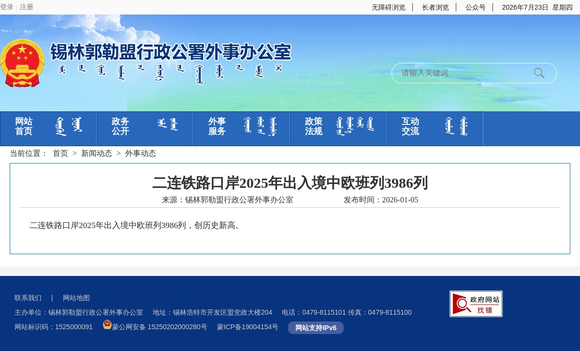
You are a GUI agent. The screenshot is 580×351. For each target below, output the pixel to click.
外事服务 (217, 126)
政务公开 (120, 126)
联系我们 (28, 298)
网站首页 (23, 126)
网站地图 (76, 298)
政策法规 (313, 126)
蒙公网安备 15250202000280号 (159, 327)
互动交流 (410, 126)
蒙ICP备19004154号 (248, 327)
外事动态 (140, 153)
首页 (60, 153)
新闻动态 (96, 153)
